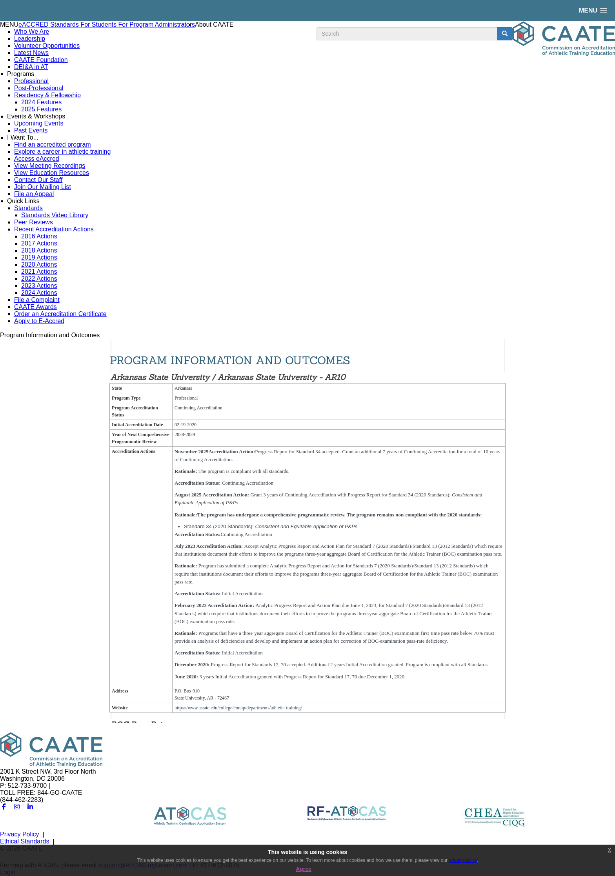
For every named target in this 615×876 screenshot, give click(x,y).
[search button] (505, 33)
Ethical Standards (24, 841)
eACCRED (34, 24)
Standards (65, 24)
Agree (303, 869)
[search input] (407, 33)
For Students (99, 24)
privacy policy (463, 860)
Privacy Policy (19, 834)
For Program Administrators (156, 24)
